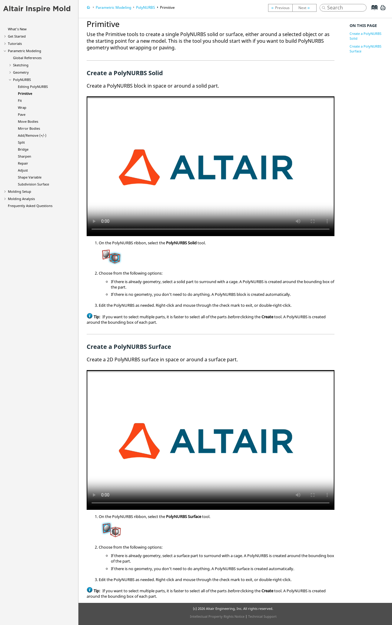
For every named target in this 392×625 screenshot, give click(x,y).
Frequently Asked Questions (30, 205)
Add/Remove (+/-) (32, 135)
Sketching (20, 65)
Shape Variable (30, 177)
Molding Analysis (21, 198)
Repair (23, 163)
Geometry (21, 72)
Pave (21, 114)
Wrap (22, 107)
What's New (17, 29)
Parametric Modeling (24, 50)
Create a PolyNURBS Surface (365, 48)
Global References (27, 57)
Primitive (25, 93)
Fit (20, 100)
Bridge (23, 149)
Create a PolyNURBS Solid (365, 36)
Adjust (23, 170)
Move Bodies (28, 121)
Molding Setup (19, 191)
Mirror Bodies (29, 128)
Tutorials (15, 43)
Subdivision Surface (33, 184)
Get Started (17, 36)
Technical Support (262, 616)
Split (21, 142)
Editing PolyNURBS (33, 86)
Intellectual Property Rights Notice (217, 616)
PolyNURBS (22, 79)
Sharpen (24, 156)
